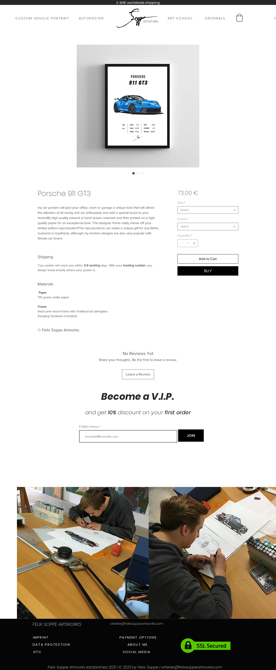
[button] (239, 18)
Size (181, 202)
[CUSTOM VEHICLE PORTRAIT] (42, 18)
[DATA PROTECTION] (51, 644)
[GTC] (37, 651)
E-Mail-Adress (89, 426)
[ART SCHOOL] (180, 18)
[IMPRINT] (40, 637)
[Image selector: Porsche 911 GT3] (133, 173)
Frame (183, 219)
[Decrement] (180, 243)
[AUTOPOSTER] (91, 18)
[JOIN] (191, 435)
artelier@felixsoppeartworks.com (136, 623)
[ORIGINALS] (215, 18)
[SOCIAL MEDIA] (136, 651)
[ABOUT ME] (137, 644)
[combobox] (207, 210)
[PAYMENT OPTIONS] (138, 637)
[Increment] (194, 243)
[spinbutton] (187, 243)
